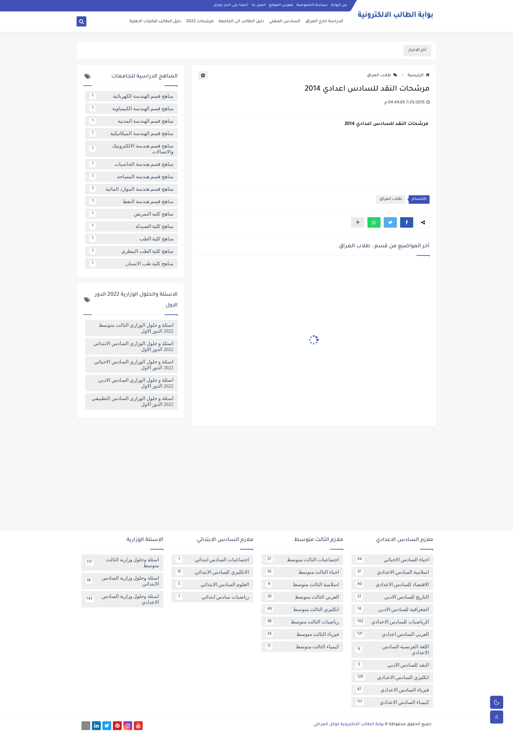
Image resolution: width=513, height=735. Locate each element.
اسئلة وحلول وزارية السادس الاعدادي (122, 599)
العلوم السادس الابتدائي (212, 584)
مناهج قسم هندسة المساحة (131, 177)
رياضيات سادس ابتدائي (212, 597)
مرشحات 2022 (200, 21)
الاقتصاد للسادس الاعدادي (392, 584)
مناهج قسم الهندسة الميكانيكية (131, 133)
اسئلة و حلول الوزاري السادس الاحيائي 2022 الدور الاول (133, 364)
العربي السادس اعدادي (392, 634)
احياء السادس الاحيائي (392, 560)
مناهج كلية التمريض (131, 214)
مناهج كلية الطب (131, 239)
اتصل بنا (259, 5)
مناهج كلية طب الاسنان (131, 264)
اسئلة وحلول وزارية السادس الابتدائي (122, 580)
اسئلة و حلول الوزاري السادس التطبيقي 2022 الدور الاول (132, 401)
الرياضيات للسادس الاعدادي (392, 622)
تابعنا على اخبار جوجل (230, 5)
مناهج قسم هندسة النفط (131, 201)
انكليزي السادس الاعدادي (392, 677)
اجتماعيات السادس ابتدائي (212, 560)
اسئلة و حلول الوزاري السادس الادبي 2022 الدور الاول (135, 383)
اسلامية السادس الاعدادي (392, 572)
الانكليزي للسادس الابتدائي (212, 572)
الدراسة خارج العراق (324, 21)
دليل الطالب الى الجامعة (241, 21)
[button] (406, 222)
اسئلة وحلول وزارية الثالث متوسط (122, 562)
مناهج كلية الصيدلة (131, 226)
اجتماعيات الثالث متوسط (302, 560)
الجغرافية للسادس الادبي (392, 609)
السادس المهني (284, 21)
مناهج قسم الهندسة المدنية (131, 121)
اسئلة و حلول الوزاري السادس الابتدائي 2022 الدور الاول (133, 346)
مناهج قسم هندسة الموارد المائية (131, 189)
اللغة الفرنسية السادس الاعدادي (392, 649)
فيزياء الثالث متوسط (302, 634)
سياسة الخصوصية (312, 5)
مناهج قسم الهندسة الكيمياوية (131, 109)
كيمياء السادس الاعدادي (392, 702)
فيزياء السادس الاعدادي (392, 690)
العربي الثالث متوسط (302, 597)
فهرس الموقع (281, 5)
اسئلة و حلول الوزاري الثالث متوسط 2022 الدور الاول (136, 328)
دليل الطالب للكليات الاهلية (155, 21)
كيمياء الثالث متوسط (302, 647)
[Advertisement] (256, 480)
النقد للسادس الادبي (392, 665)
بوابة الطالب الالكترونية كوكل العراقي (348, 724)
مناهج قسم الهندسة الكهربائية (131, 96)
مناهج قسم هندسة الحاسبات (131, 164)
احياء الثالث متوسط (302, 572)
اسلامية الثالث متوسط (302, 584)
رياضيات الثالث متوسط (302, 622)
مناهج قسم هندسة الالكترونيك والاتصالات (131, 148)
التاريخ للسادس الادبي (392, 597)
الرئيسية (419, 75)
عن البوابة (339, 5)
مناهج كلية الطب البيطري (131, 251)
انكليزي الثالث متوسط (302, 609)
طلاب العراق (382, 75)
